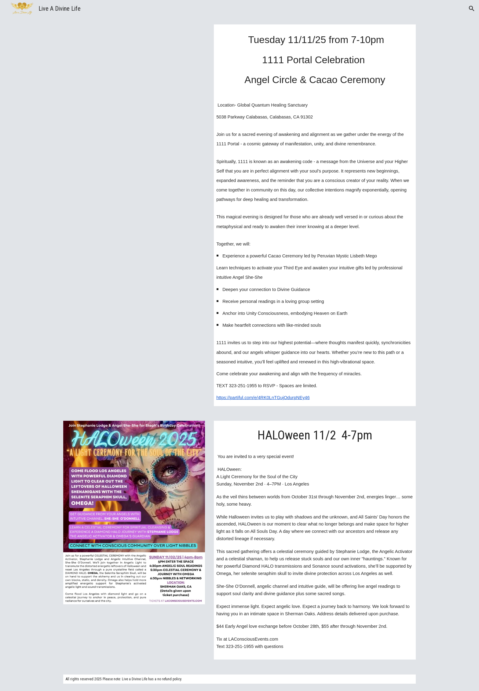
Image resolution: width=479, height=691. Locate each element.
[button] (471, 8)
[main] (315, 58)
